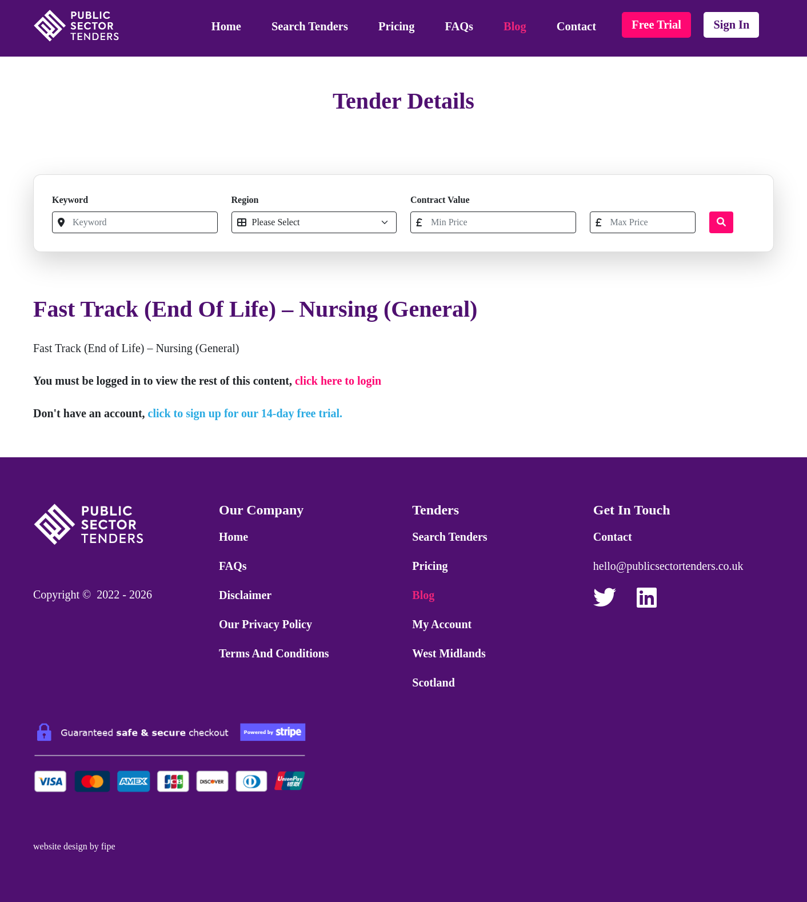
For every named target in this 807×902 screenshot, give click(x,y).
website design (60, 846)
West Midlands (448, 653)
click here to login (338, 380)
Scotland (433, 682)
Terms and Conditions (274, 653)
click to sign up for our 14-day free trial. (245, 413)
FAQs (459, 26)
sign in (731, 24)
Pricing (396, 26)
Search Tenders (309, 26)
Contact (576, 26)
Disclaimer (245, 595)
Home (226, 26)
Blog (515, 26)
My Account (442, 624)
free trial (656, 24)
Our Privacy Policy (265, 624)
